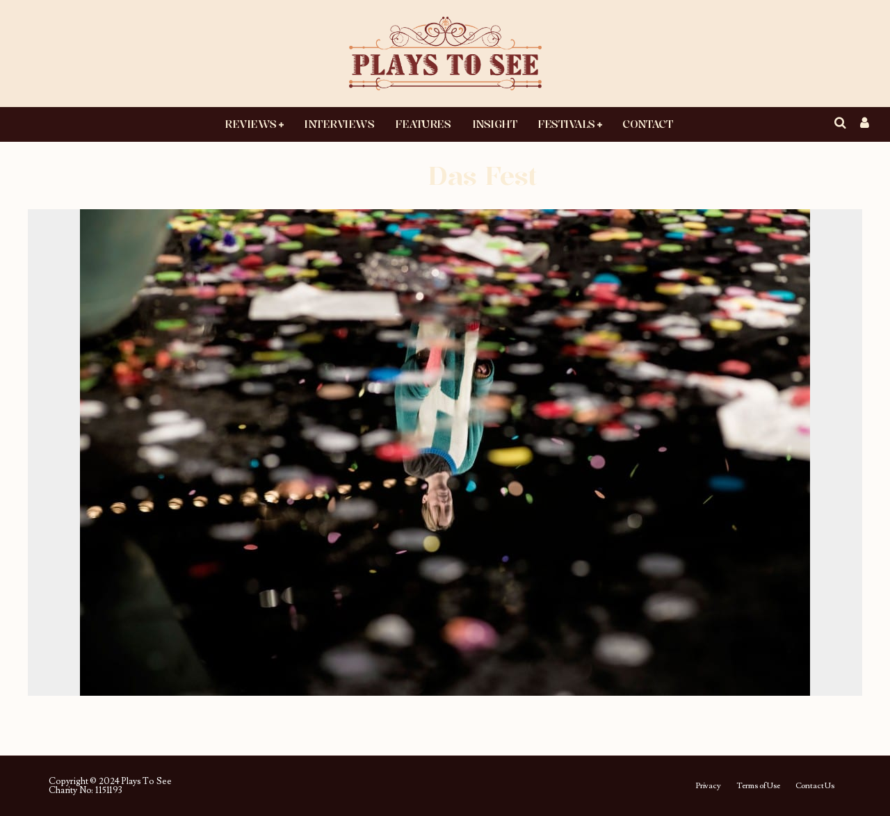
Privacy (708, 786)
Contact (647, 124)
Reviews (251, 124)
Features (423, 124)
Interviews (339, 124)
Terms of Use (758, 786)
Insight (494, 124)
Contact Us (814, 786)
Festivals (566, 124)
